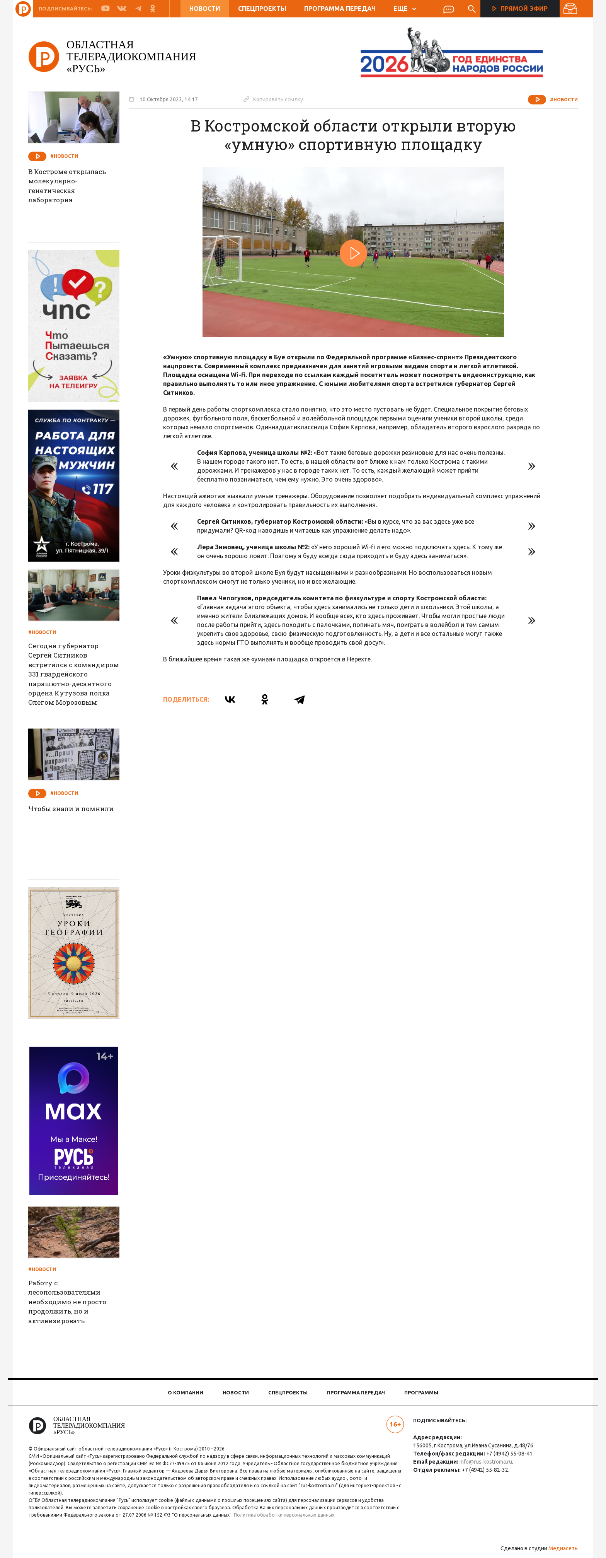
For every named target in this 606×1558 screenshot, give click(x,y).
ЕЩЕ (404, 8)
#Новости (559, 99)
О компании (185, 1392)
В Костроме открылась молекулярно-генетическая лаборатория (75, 187)
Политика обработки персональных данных (292, 1514)
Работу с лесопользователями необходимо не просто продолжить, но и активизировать (75, 1303)
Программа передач (339, 8)
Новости (204, 8)
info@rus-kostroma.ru (484, 1462)
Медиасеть (558, 1548)
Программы (421, 1392)
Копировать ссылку (278, 99)
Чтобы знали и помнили (60, 814)
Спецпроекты (262, 8)
